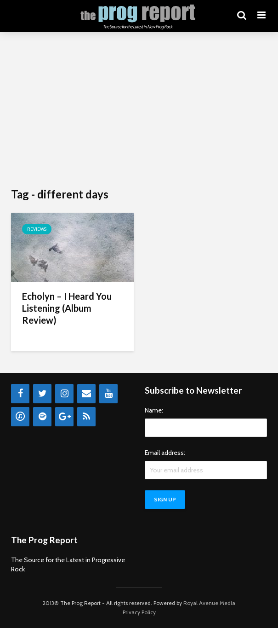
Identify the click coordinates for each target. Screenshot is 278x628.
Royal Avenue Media (209, 602)
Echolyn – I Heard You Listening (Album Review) (67, 308)
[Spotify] (42, 416)
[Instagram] (64, 393)
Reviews (36, 229)
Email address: (165, 452)
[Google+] (64, 416)
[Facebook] (20, 393)
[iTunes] (20, 416)
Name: (154, 410)
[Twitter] (42, 393)
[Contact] (86, 393)
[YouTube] (108, 393)
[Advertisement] (139, 110)
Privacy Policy (139, 612)
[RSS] (86, 416)
